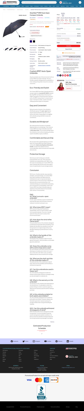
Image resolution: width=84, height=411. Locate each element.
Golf (54, 6)
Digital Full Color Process (36, 35)
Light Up (62, 6)
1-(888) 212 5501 (40, 367)
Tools (35, 357)
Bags (31, 6)
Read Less (52, 321)
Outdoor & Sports (20, 9)
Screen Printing (35, 32)
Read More (69, 88)
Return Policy (52, 357)
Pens (77, 6)
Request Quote (68, 49)
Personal (36, 354)
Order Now (68, 45)
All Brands (12, 6)
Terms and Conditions (55, 406)
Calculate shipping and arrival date (63, 38)
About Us (52, 350)
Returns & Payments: (59, 63)
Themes (4, 352)
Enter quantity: (60, 29)
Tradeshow (36, 359)
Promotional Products (11, 9)
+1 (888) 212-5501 (66, 23)
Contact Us (52, 352)
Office (67, 6)
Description (32, 68)
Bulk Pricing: (58, 68)
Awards (27, 6)
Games (45, 6)
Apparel (18, 6)
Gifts (50, 6)
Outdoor (72, 6)
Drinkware (36, 6)
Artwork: (59, 71)
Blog (51, 359)
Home (57, 6)
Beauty (81, 6)
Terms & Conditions (54, 355)
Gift (19, 355)
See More (31, 24)
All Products (6, 6)
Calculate (67, 40)
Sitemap (67, 406)
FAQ (51, 354)
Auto (23, 6)
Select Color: (32, 39)
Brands (4, 354)
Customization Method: (35, 30)
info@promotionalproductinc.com (68, 367)
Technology (36, 355)
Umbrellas (27, 9)
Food (41, 6)
